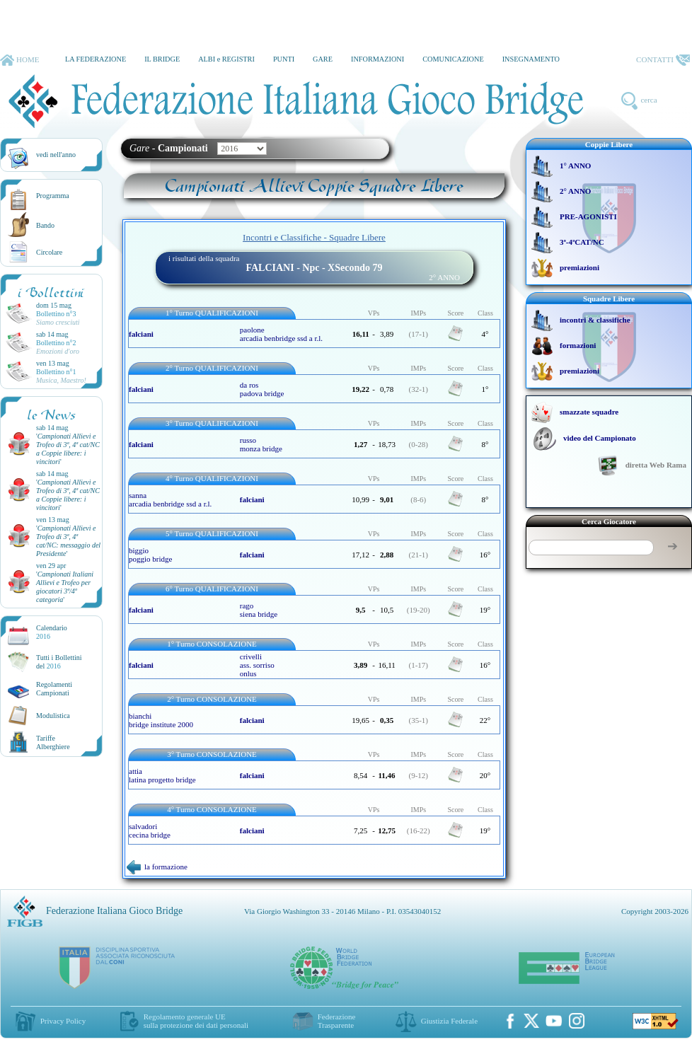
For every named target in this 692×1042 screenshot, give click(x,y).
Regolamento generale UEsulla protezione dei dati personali (196, 1020)
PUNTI (283, 59)
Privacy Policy (63, 1021)
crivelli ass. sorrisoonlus (257, 665)
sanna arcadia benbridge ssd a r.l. (170, 499)
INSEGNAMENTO (531, 59)
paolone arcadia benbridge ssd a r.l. (281, 333)
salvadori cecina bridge (150, 830)
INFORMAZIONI (377, 59)
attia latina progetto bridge (162, 775)
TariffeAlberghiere (53, 742)
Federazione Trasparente (337, 1020)
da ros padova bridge (262, 389)
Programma (52, 195)
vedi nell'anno (56, 154)
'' (68, 448)
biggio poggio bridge (150, 554)
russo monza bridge (261, 444)
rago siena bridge (258, 609)
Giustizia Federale (449, 1021)
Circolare (49, 252)
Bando (45, 225)
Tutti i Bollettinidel (59, 662)
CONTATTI (663, 60)
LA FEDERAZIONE (95, 59)
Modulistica (53, 715)
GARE (323, 59)
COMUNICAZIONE (453, 59)
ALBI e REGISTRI (226, 59)
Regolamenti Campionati (54, 689)
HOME (19, 60)
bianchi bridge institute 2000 (161, 720)
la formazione (157, 866)
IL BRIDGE (162, 59)
